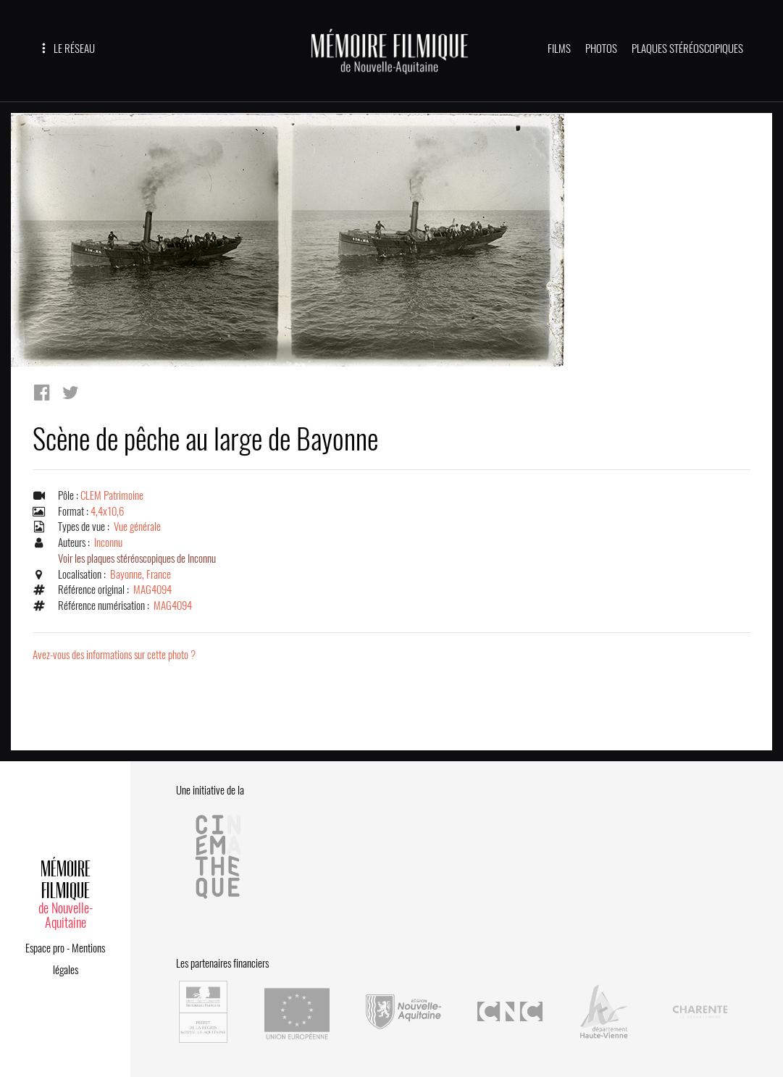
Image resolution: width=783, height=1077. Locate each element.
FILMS (559, 48)
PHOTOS (601, 48)
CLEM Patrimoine (111, 495)
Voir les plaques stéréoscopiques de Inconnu (137, 558)
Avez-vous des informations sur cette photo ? (114, 655)
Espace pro (44, 948)
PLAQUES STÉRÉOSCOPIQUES (687, 48)
